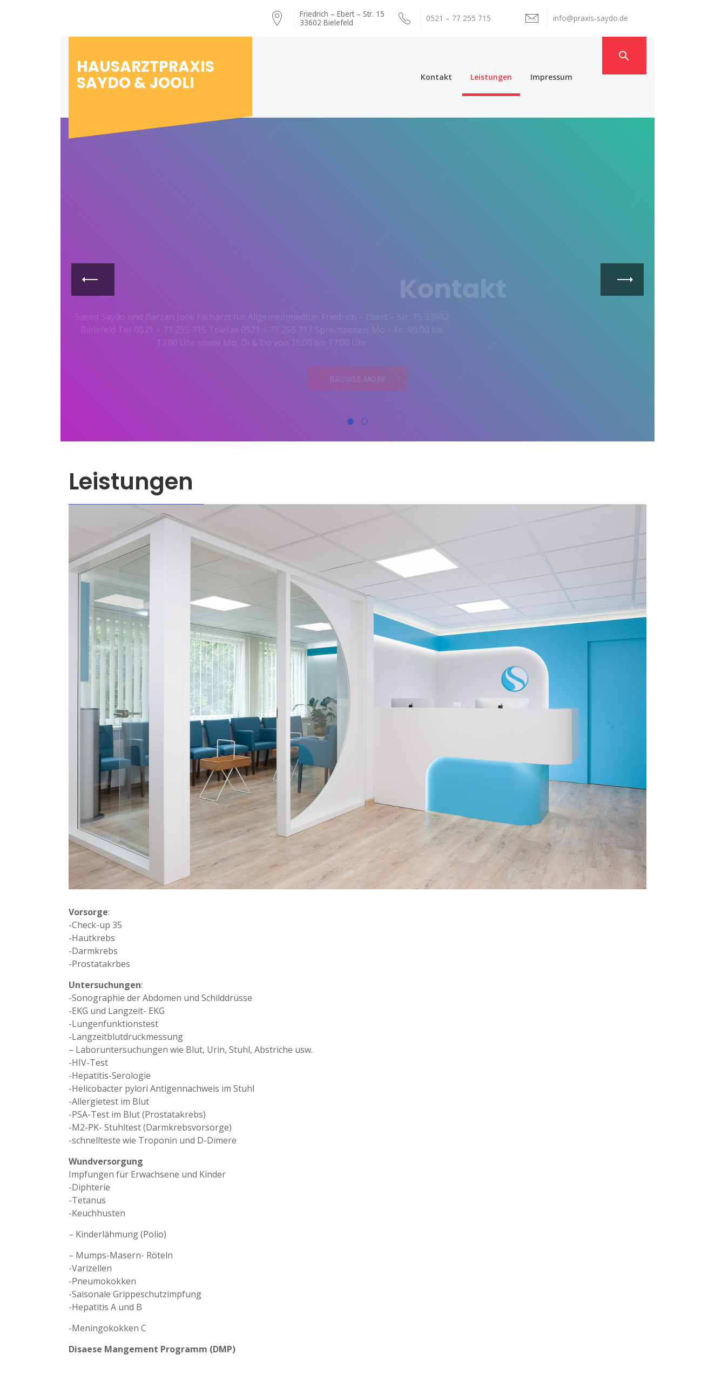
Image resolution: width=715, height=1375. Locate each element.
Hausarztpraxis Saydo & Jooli (145, 74)
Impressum (573, 55)
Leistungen (513, 55)
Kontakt (458, 55)
